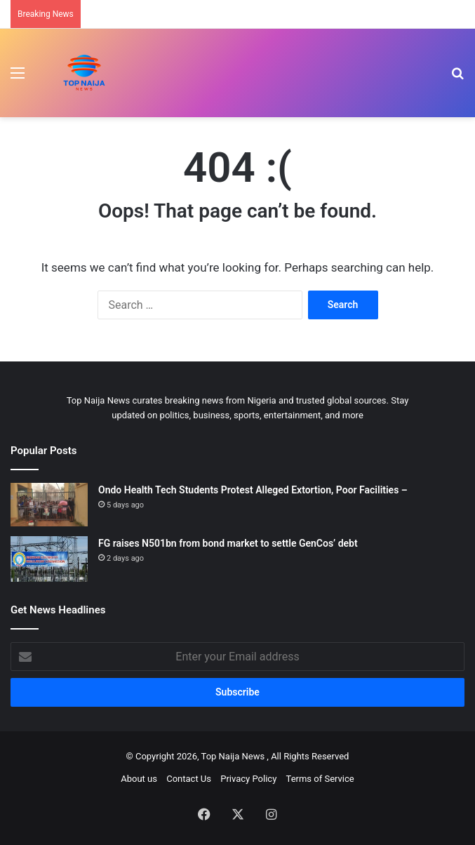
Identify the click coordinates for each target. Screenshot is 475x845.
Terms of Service (320, 778)
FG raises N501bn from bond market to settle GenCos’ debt (228, 543)
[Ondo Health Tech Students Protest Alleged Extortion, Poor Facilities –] (49, 504)
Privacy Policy (248, 778)
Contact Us (188, 778)
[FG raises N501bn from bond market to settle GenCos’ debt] (49, 559)
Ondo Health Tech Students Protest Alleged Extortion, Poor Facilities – (253, 489)
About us (139, 778)
